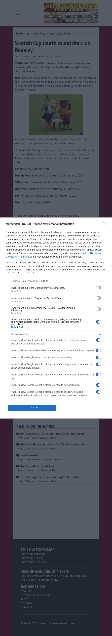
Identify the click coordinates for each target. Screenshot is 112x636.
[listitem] (56, 281)
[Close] (105, 224)
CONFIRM (32, 408)
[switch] (98, 287)
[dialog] (56, 318)
